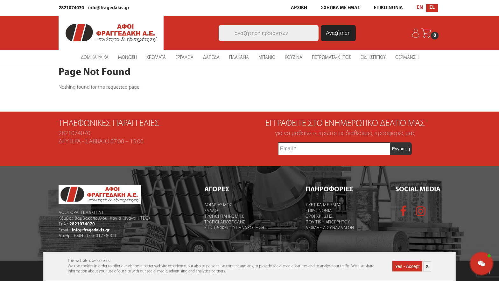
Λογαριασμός (218, 205)
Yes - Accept (407, 266)
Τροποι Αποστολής (225, 222)
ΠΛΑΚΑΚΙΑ (239, 57)
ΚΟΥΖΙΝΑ (293, 57)
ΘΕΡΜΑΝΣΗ (406, 57)
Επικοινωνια (319, 211)
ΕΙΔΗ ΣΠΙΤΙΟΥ (373, 57)
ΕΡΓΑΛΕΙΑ (184, 57)
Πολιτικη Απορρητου (328, 222)
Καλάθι (211, 211)
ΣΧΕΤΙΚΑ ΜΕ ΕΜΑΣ (340, 8)
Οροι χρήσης (319, 216)
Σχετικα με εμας (324, 205)
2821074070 (71, 8)
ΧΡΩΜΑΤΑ (156, 57)
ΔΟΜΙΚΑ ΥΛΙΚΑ (95, 57)
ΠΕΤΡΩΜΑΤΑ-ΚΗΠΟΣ (331, 57)
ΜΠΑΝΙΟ (266, 57)
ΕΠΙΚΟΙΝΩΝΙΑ (388, 8)
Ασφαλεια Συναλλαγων (330, 228)
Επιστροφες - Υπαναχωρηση (234, 228)
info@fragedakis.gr (109, 8)
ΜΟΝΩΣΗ (127, 57)
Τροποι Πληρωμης (224, 216)
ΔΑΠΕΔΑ (211, 57)
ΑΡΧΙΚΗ (299, 8)
